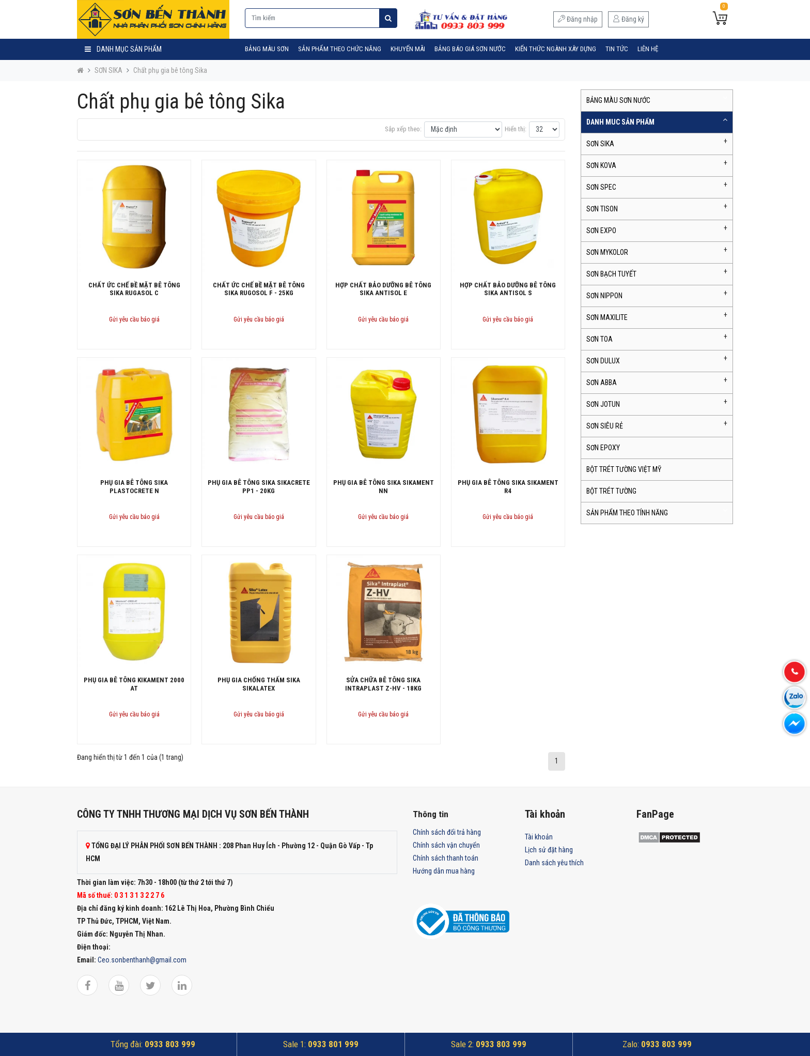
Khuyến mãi (408, 49)
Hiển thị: (515, 129)
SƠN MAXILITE (607, 317)
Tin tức (616, 49)
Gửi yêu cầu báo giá (134, 319)
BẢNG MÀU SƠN (267, 49)
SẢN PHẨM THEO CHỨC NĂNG (339, 49)
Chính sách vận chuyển (446, 845)
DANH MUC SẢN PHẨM (620, 122)
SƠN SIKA (108, 70)
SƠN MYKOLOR (607, 252)
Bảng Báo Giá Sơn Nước (470, 49)
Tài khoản (539, 837)
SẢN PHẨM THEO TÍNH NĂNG (627, 513)
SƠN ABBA (601, 382)
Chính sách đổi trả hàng (447, 832)
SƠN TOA (599, 339)
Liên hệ (647, 49)
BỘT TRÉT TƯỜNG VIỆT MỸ (623, 469)
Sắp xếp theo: (403, 129)
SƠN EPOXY (603, 447)
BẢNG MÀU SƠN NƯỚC (618, 100)
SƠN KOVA (601, 165)
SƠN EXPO (601, 230)
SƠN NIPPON (604, 296)
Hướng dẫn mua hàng (444, 871)
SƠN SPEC (601, 187)
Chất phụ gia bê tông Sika (170, 70)
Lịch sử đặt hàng (549, 850)
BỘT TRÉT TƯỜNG (611, 491)
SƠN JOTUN (603, 404)
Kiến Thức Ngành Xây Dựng (555, 49)
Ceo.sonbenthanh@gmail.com (142, 960)
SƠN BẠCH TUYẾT (611, 274)
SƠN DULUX (603, 361)
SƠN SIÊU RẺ (604, 426)
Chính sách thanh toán (445, 858)
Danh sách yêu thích (554, 863)
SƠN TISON (602, 209)
